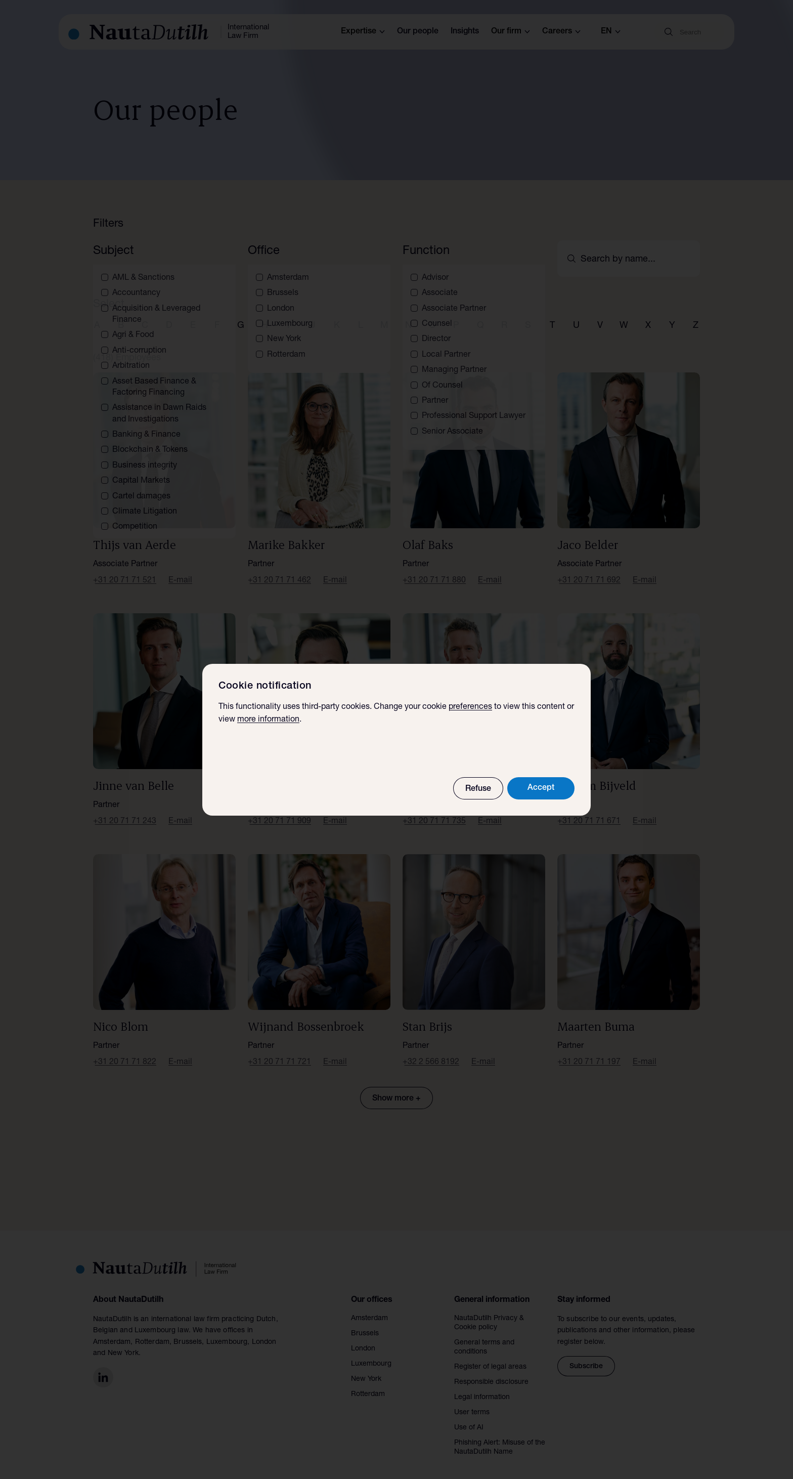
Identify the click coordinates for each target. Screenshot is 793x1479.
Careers (561, 32)
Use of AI (468, 1415)
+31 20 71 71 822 (124, 1051)
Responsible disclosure (491, 1370)
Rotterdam (368, 1382)
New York (366, 1367)
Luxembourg (371, 1352)
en (611, 32)
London (363, 1336)
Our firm (510, 32)
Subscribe (586, 1355)
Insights (465, 32)
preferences (470, 707)
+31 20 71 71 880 (434, 569)
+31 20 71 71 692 (589, 569)
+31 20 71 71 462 (279, 569)
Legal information (482, 1385)
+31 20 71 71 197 (589, 1051)
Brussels (365, 1321)
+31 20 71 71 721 (279, 1051)
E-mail (180, 569)
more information (268, 720)
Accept (540, 788)
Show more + (396, 1087)
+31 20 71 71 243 (124, 810)
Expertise (363, 32)
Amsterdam (369, 1306)
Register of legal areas (490, 1355)
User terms (472, 1400)
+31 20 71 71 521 (124, 569)
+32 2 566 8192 (431, 1051)
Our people (417, 32)
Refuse (478, 789)
